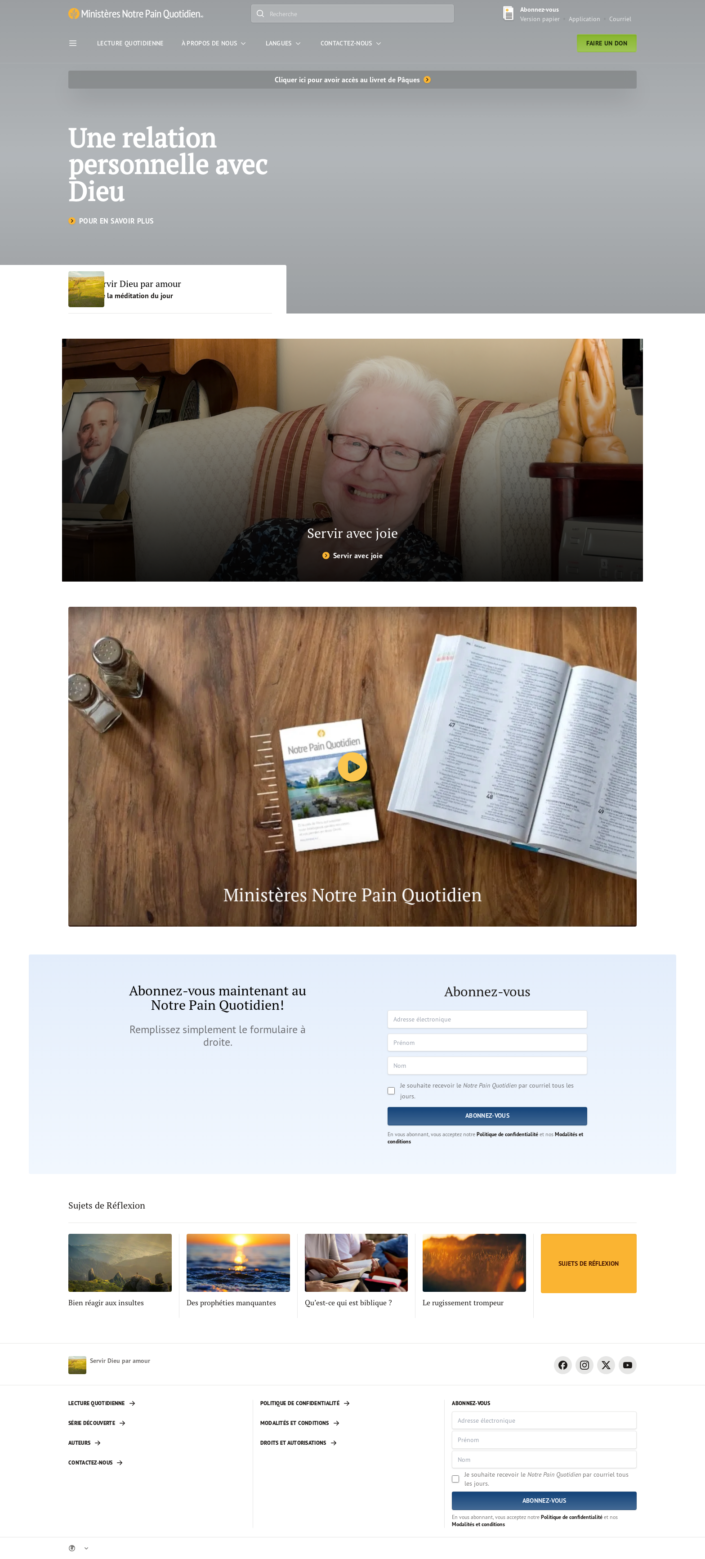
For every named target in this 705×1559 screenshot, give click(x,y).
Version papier (540, 18)
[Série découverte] (156, 1423)
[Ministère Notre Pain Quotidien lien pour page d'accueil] (135, 13)
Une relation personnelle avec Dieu (168, 165)
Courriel (620, 18)
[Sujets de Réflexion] (589, 1263)
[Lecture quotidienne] (156, 1403)
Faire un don (606, 43)
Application (584, 18)
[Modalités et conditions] (348, 1423)
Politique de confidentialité (507, 1134)
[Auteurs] (156, 1443)
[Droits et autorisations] (348, 1443)
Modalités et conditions (478, 1524)
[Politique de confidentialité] (348, 1403)
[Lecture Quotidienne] (130, 43)
